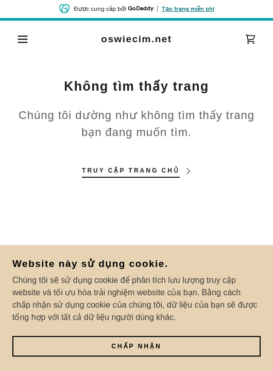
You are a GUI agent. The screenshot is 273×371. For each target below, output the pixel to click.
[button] (19, 39)
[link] (137, 39)
